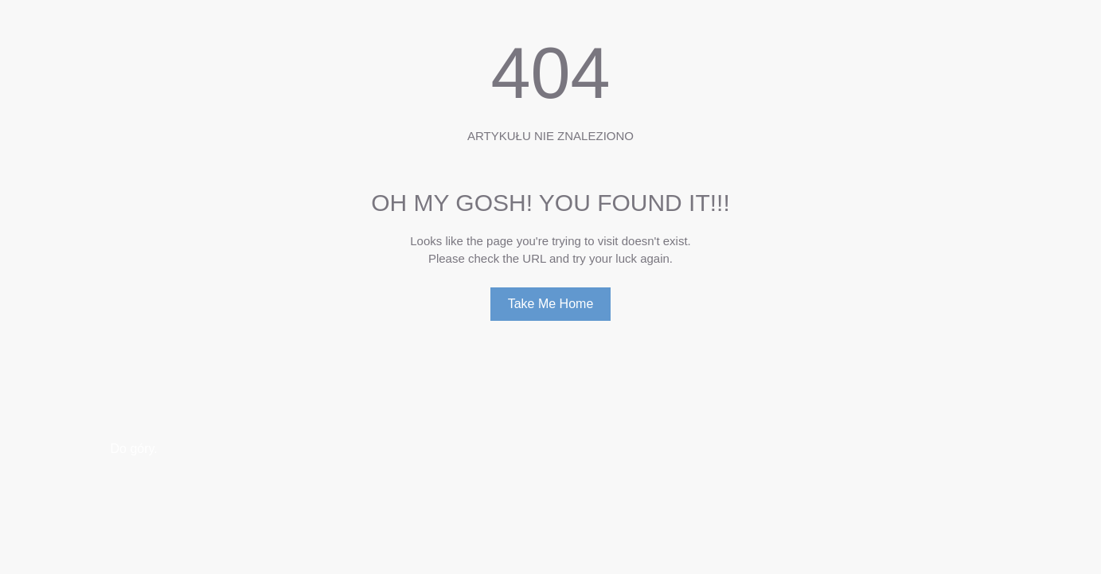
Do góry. (134, 448)
